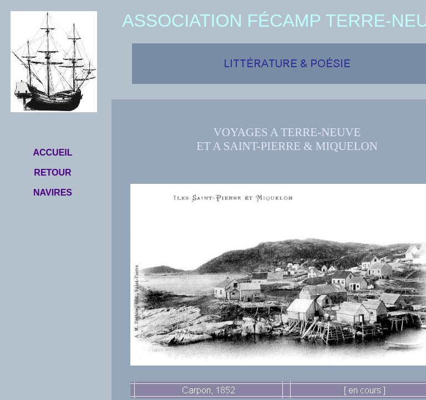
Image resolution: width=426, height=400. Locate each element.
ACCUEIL (52, 152)
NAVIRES (52, 192)
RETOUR (52, 172)
